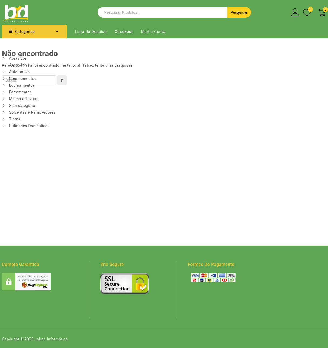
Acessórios (19, 65)
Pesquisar (238, 12)
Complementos (22, 78)
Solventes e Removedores (32, 112)
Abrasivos (18, 58)
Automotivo (19, 72)
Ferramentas (20, 92)
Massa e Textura (24, 99)
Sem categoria (22, 105)
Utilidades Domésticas (29, 126)
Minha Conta (153, 31)
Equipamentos (22, 85)
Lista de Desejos (91, 31)
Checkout (124, 31)
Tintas (15, 119)
